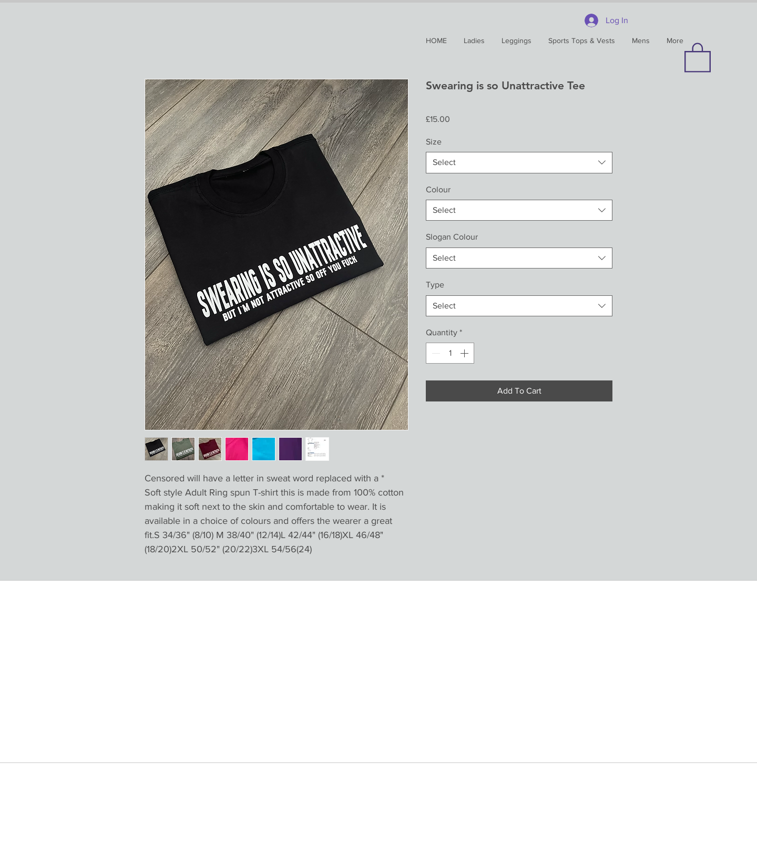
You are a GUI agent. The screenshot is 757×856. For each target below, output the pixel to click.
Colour (438, 189)
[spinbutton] (450, 353)
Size (434, 141)
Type (435, 284)
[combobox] (519, 162)
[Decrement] (434, 353)
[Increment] (465, 353)
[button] (697, 57)
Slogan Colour (452, 236)
